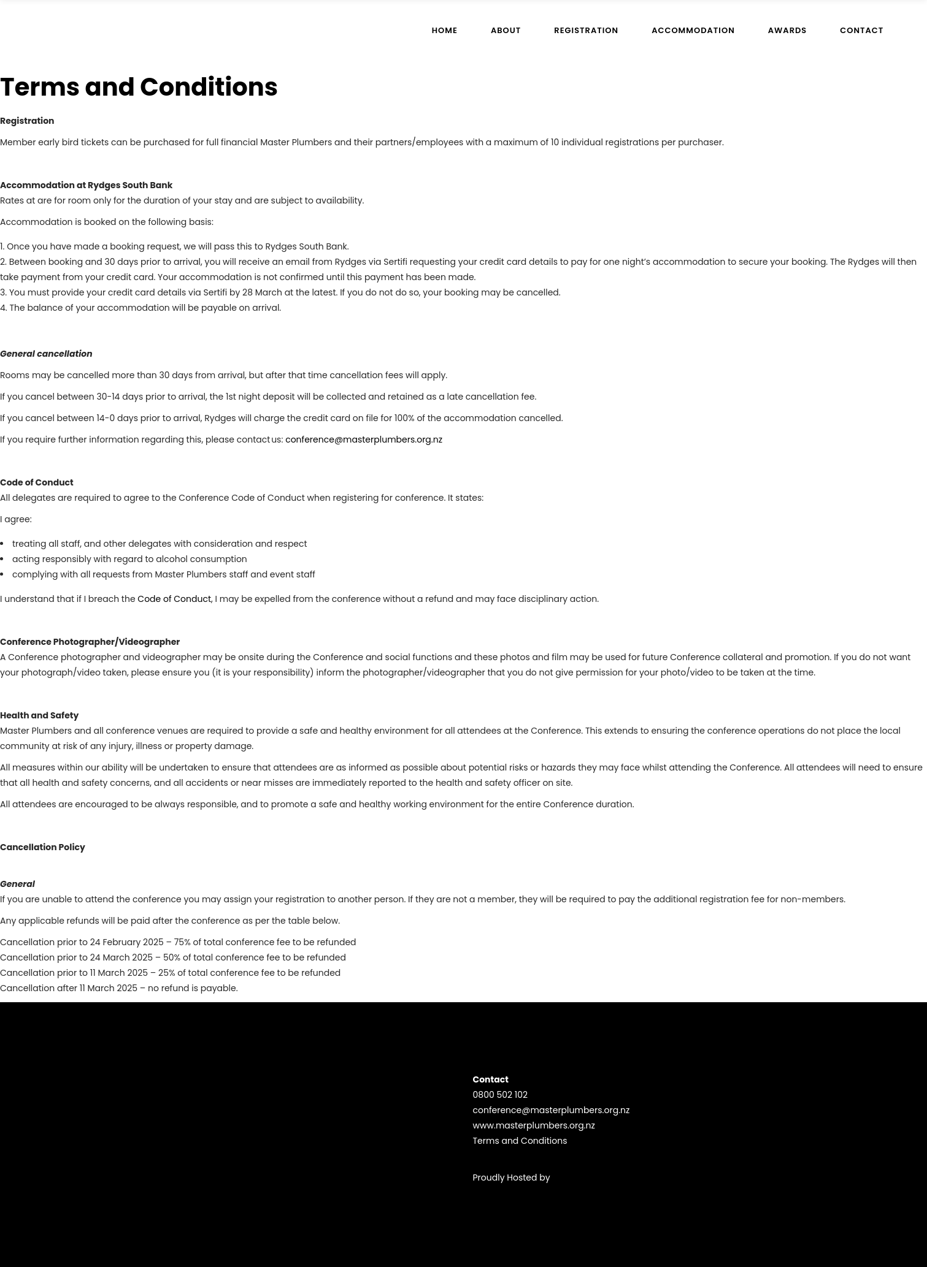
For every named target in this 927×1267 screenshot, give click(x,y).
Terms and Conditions (520, 1141)
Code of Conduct (173, 599)
